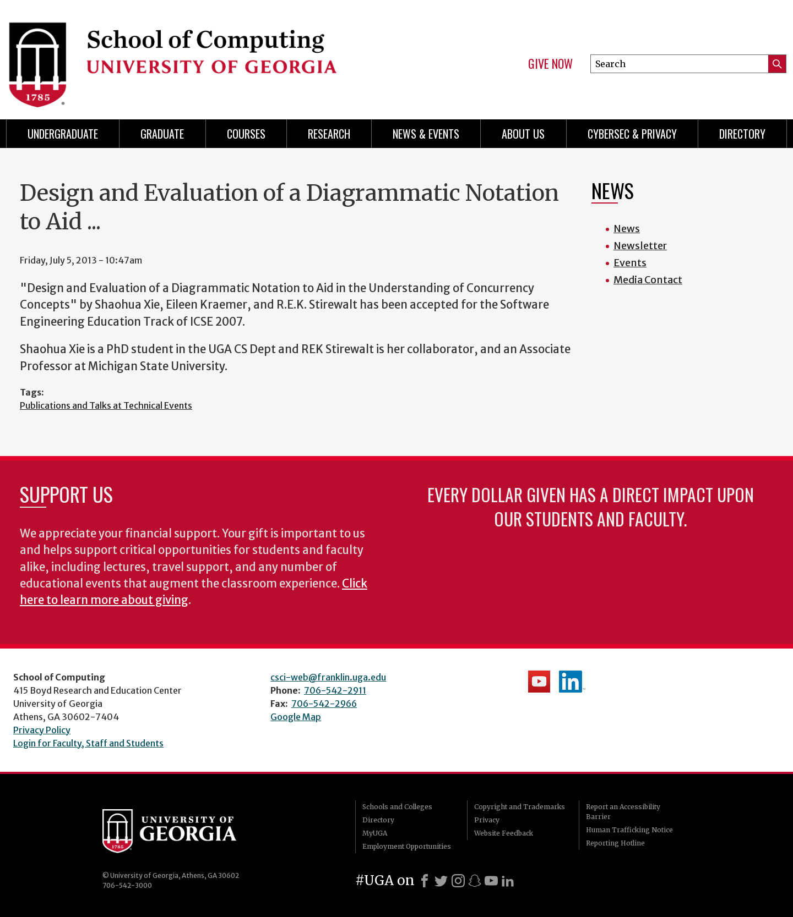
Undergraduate (63, 133)
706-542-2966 (324, 703)
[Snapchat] (474, 880)
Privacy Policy (41, 729)
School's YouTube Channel (539, 682)
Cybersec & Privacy (632, 133)
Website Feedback (503, 833)
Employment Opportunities (406, 846)
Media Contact (647, 279)
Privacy (486, 820)
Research (329, 133)
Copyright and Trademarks (519, 807)
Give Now (550, 64)
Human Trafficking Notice (629, 830)
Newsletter (640, 245)
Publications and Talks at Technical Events (106, 405)
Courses (246, 133)
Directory (742, 133)
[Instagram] (458, 880)
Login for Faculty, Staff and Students (88, 743)
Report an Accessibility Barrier (623, 812)
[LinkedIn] (507, 880)
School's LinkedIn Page (572, 682)
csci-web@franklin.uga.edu (328, 677)
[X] (441, 880)
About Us (523, 133)
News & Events (426, 133)
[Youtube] (491, 880)
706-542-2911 (335, 690)
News (626, 228)
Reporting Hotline (615, 843)
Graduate (162, 133)
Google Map (295, 716)
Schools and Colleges (397, 807)
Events (630, 262)
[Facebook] (424, 880)
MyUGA (374, 833)
